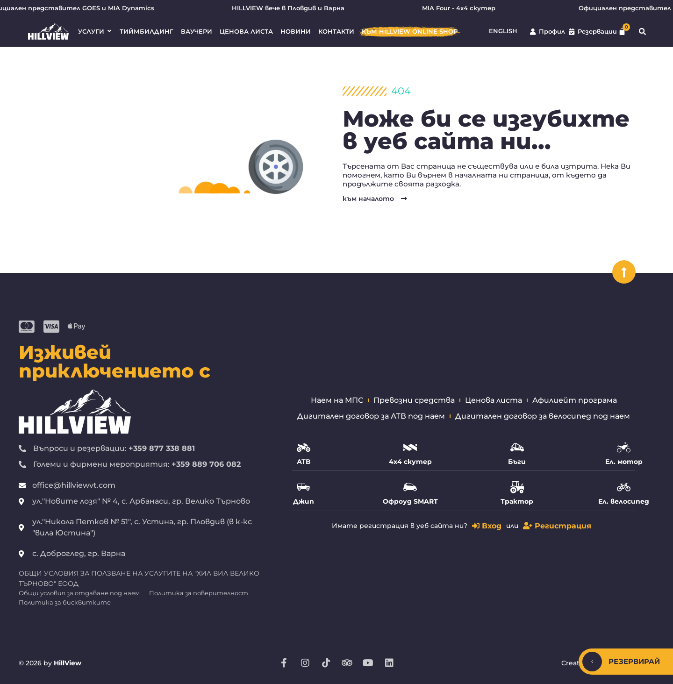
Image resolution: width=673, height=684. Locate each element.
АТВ (303, 461)
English (503, 31)
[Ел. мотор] (623, 447)
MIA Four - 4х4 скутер (466, 8)
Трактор (517, 501)
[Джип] (303, 487)
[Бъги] (517, 447)
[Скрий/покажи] (592, 661)
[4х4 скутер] (410, 447)
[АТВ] (303, 447)
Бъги (517, 461)
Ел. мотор (624, 461)
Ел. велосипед (623, 501)
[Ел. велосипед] (623, 487)
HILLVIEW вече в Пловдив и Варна (295, 8)
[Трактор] (517, 487)
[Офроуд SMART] (410, 487)
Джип (303, 501)
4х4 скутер (410, 461)
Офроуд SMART (410, 501)
